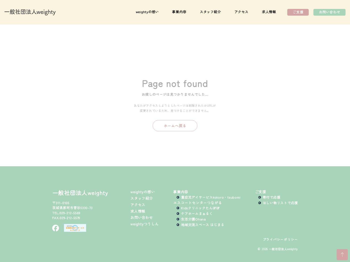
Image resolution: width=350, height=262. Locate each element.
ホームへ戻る (175, 125)
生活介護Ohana (193, 219)
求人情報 (269, 12)
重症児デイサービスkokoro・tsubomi (210, 197)
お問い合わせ (329, 12)
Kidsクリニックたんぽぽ (200, 208)
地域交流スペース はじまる (202, 224)
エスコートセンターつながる (197, 202)
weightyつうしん (144, 224)
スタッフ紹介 (210, 12)
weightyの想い (147, 12)
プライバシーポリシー (280, 239)
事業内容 (179, 12)
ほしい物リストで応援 (280, 203)
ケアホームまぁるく (197, 213)
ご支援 (298, 12)
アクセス (241, 12)
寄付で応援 (271, 197)
